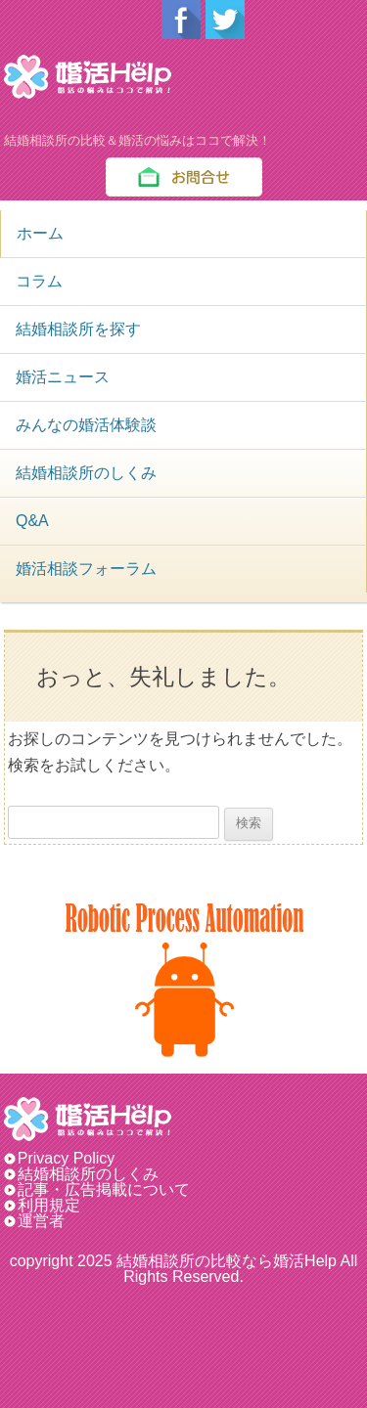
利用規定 (49, 1205)
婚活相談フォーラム (86, 568)
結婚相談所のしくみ (86, 472)
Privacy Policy (74, 1158)
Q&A (32, 520)
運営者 (41, 1220)
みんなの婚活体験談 (86, 425)
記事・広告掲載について (104, 1189)
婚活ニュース (63, 377)
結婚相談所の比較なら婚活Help (226, 1261)
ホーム (40, 233)
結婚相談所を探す (78, 329)
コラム (39, 281)
